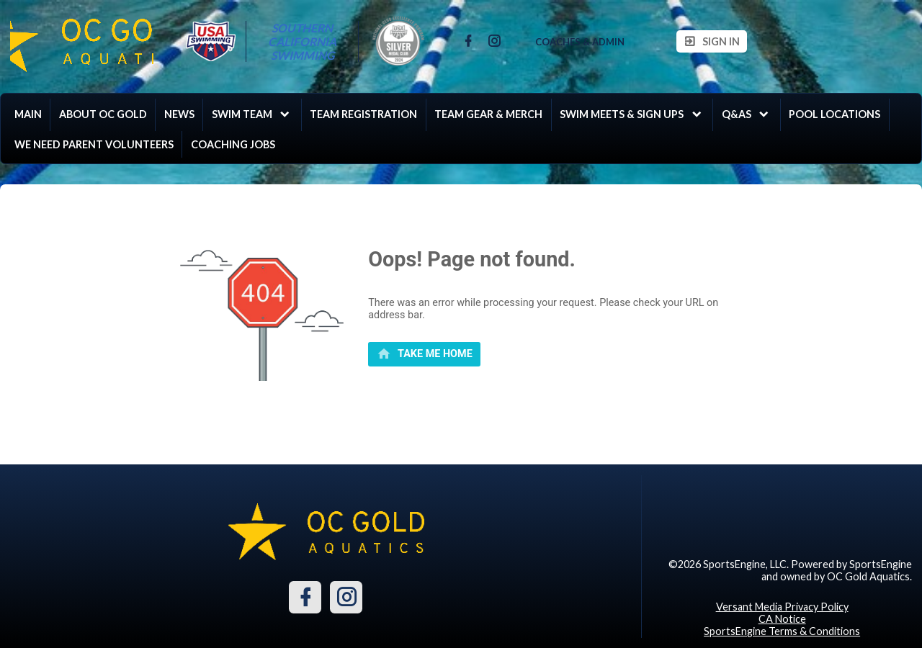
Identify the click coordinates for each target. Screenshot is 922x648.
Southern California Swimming (303, 41)
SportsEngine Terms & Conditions (782, 631)
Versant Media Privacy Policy (782, 606)
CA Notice (782, 619)
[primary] (424, 354)
